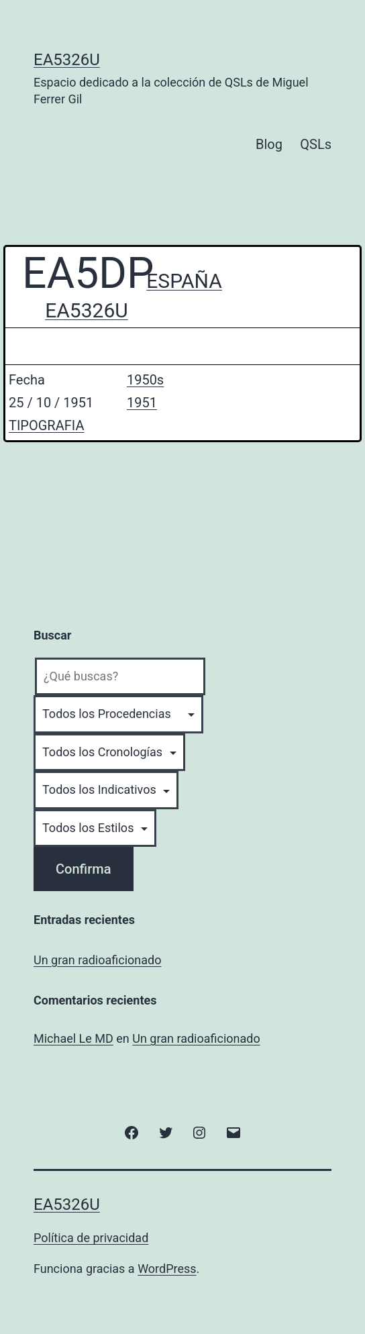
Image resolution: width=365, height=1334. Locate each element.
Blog (269, 144)
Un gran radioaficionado (97, 960)
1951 (142, 403)
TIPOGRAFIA (46, 425)
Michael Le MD (73, 1038)
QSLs (315, 144)
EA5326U (67, 59)
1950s (145, 380)
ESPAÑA (184, 281)
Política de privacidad (91, 1238)
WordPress (167, 1269)
